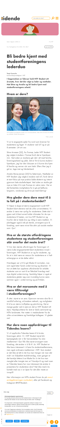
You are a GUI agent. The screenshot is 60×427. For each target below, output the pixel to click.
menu (57, 18)
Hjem (8, 42)
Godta (16, 421)
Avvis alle (9, 421)
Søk (52, 18)
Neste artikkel (48, 393)
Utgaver (12, 42)
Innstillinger (54, 425)
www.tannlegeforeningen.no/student (30, 378)
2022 (16, 42)
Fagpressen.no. (10, 414)
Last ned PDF (48, 47)
